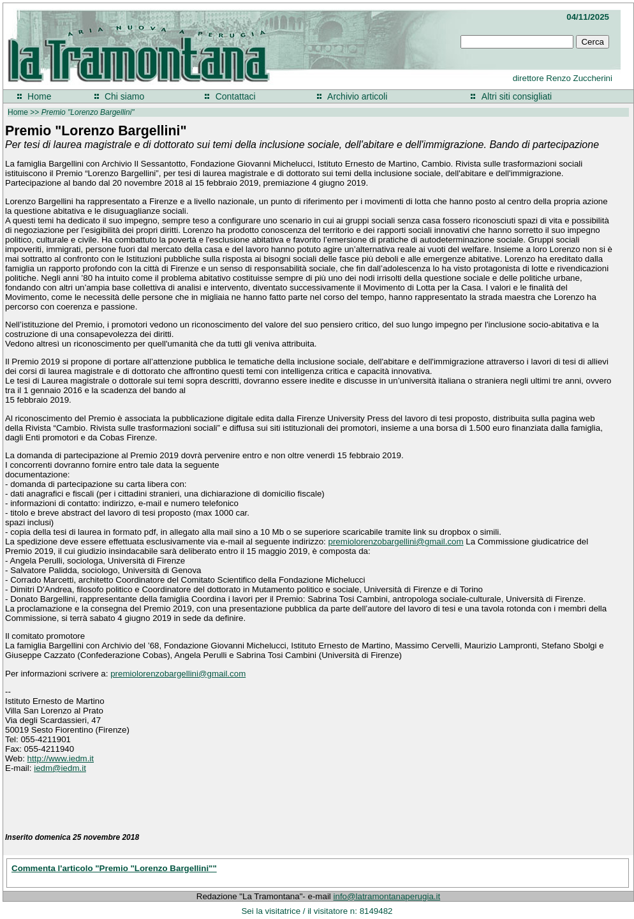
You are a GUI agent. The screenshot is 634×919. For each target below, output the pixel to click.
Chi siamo (124, 96)
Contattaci (236, 96)
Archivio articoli (357, 96)
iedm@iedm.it (60, 768)
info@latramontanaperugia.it (387, 896)
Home (39, 96)
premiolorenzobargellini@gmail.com (396, 541)
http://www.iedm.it (60, 758)
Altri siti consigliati (517, 96)
